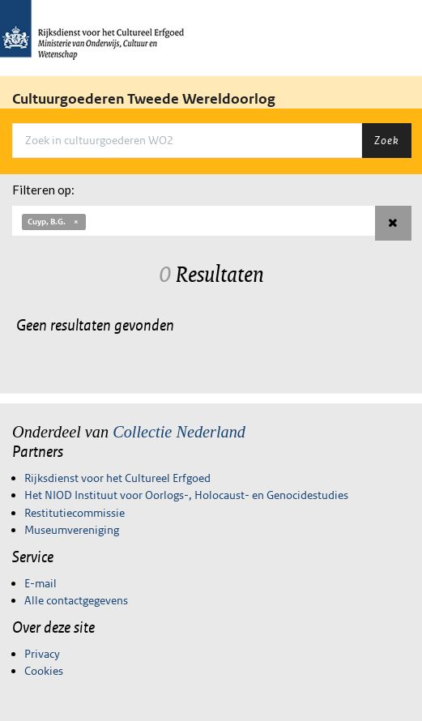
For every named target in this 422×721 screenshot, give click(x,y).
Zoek (386, 140)
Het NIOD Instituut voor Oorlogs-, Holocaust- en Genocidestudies (186, 495)
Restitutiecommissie (74, 513)
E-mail (40, 583)
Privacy (42, 653)
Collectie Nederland (179, 432)
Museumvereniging (71, 530)
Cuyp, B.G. (54, 221)
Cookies (43, 670)
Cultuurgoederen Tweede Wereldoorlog (143, 99)
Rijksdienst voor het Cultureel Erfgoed (117, 478)
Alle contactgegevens (76, 600)
